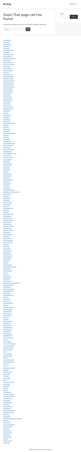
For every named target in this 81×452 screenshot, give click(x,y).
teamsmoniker (7, 356)
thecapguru (7, 119)
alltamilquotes (7, 255)
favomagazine (7, 257)
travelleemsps (7, 398)
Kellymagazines (8, 240)
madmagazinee (8, 208)
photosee (6, 244)
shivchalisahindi (8, 54)
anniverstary (7, 431)
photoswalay (7, 277)
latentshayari (7, 281)
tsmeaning (6, 299)
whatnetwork (7, 40)
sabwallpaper (7, 97)
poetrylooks (7, 248)
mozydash (6, 404)
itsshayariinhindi (8, 79)
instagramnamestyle (9, 267)
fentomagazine (8, 89)
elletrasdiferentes (8, 362)
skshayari (6, 275)
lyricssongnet (7, 204)
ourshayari (6, 186)
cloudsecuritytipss (9, 382)
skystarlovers (7, 165)
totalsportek (7, 115)
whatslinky (6, 111)
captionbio (6, 42)
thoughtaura (7, 392)
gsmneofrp (6, 139)
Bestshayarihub (8, 230)
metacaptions (7, 176)
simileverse (6, 323)
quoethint (6, 376)
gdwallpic (6, 420)
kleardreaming (7, 327)
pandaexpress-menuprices (11, 192)
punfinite (6, 127)
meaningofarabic (8, 289)
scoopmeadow (7, 164)
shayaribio (6, 429)
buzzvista (6, 364)
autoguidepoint (8, 180)
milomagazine (7, 372)
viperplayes (6, 374)
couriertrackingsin (9, 424)
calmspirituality (8, 70)
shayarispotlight (8, 214)
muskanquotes (8, 74)
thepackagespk (8, 145)
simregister (6, 435)
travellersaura (7, 329)
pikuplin (5, 297)
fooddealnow (7, 402)
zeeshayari (6, 200)
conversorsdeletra (9, 346)
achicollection (7, 202)
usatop (5, 388)
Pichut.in (6, 317)
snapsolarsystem (8, 360)
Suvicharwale (7, 228)
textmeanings (7, 313)
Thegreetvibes (7, 234)
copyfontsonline (8, 220)
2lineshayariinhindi (9, 410)
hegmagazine (7, 259)
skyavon (5, 172)
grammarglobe (8, 91)
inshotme (6, 72)
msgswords (6, 121)
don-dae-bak (7, 155)
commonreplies (8, 303)
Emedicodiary (7, 238)
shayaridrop (7, 423)
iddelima (6, 125)
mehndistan (7, 253)
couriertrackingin (8, 394)
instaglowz (6, 168)
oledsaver (6, 196)
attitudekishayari (8, 412)
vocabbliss (6, 52)
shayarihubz (7, 174)
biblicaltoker (7, 287)
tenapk (5, 273)
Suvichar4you (7, 250)
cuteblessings (7, 224)
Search (62, 14)
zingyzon (6, 319)
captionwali (6, 416)
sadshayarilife (7, 433)
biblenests (6, 161)
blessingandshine (8, 149)
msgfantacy (7, 378)
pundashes (6, 103)
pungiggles (6, 400)
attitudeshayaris (8, 285)
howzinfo (6, 210)
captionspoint (7, 271)
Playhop (5, 263)
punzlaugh (6, 178)
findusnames (7, 222)
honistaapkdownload (9, 153)
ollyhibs (5, 358)
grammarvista (7, 93)
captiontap (6, 182)
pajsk (4, 352)
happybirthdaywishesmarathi (12, 418)
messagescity (7, 311)
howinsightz (7, 216)
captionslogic (7, 437)
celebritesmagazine (9, 368)
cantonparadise (8, 62)
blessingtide (7, 315)
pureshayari (7, 66)
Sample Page (72, 4)
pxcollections (7, 408)
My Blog (7, 4)
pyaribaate (6, 188)
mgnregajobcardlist (9, 123)
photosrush (6, 60)
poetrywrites (7, 44)
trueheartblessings (9, 143)
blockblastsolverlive (9, 58)
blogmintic (6, 386)
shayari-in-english (8, 64)
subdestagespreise (9, 80)
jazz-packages (7, 159)
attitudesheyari (8, 321)
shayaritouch (7, 194)
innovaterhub (7, 354)
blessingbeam (7, 101)
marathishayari (8, 218)
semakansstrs (7, 335)
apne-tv (5, 390)
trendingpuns (7, 333)
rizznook (6, 212)
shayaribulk (6, 95)
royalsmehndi (7, 68)
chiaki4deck (7, 331)
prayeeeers (6, 170)
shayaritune (7, 293)
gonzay (5, 340)
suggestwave (7, 141)
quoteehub (6, 46)
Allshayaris (6, 236)
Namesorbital (7, 441)
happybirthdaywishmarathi (11, 283)
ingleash (6, 305)
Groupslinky (7, 269)
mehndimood (7, 265)
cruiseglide (6, 117)
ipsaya (5, 366)
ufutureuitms (7, 325)
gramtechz (6, 261)
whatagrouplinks (8, 76)
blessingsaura (7, 151)
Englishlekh (6, 232)
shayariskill (6, 184)
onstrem (5, 113)
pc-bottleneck (7, 342)
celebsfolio (6, 443)
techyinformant (8, 157)
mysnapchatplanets (9, 344)
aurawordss (7, 147)
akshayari (6, 206)
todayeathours (7, 406)
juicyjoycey (6, 246)
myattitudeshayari (9, 190)
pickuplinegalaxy (8, 50)
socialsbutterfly (8, 109)
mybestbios (6, 198)
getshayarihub (7, 99)
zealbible (6, 370)
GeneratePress (48, 449)
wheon (5, 380)
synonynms (6, 301)
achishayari (6, 279)
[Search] (28, 29)
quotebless (6, 384)
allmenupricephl (8, 291)
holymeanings (7, 309)
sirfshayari (6, 414)
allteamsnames (8, 350)
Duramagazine (7, 242)
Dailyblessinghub (8, 226)
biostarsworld (7, 56)
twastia (5, 439)
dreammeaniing (8, 338)
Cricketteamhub (8, 348)
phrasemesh (7, 105)
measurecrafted (8, 107)
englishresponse (8, 295)
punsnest (6, 48)
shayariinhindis (8, 427)
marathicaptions (8, 307)
